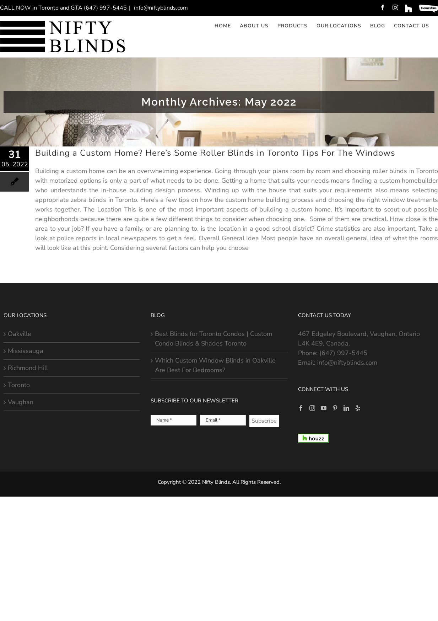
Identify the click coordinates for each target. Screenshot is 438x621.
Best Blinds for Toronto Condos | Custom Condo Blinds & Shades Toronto (213, 339)
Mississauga (25, 351)
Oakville (19, 334)
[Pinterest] (335, 408)
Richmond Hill (28, 368)
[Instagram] (312, 408)
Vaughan (20, 402)
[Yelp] (358, 408)
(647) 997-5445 (343, 353)
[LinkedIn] (346, 408)
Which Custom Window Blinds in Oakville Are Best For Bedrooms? (215, 365)
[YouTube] (323, 408)
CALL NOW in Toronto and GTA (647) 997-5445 (63, 8)
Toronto (19, 385)
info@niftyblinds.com (160, 8)
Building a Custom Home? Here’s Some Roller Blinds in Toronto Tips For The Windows (215, 153)
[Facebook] (301, 408)
